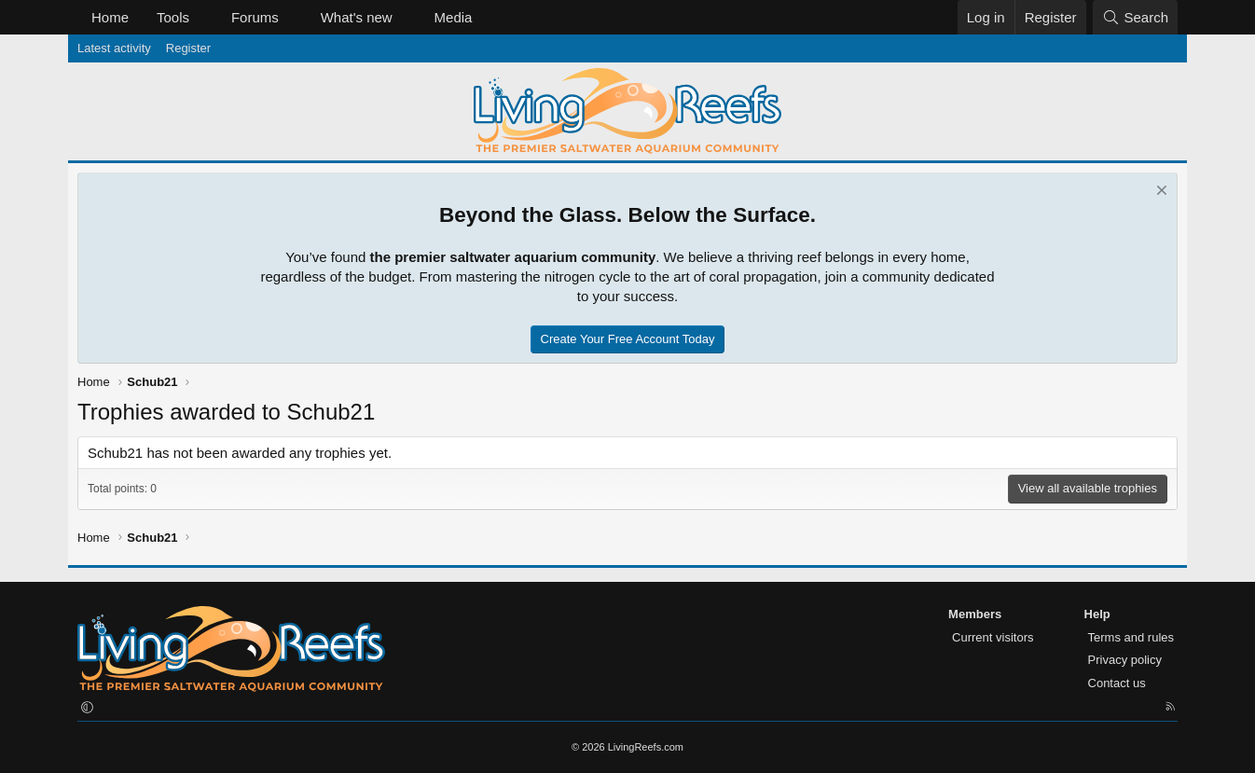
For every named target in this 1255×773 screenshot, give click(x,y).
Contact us (1117, 683)
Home (110, 17)
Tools (173, 17)
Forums (255, 17)
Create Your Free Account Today (628, 339)
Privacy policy (1125, 660)
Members (974, 614)
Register (188, 48)
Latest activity (114, 48)
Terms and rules (1131, 637)
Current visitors (992, 637)
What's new (357, 17)
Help (1097, 614)
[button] (204, 17)
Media (453, 17)
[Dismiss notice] (1159, 192)
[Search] (1135, 17)
